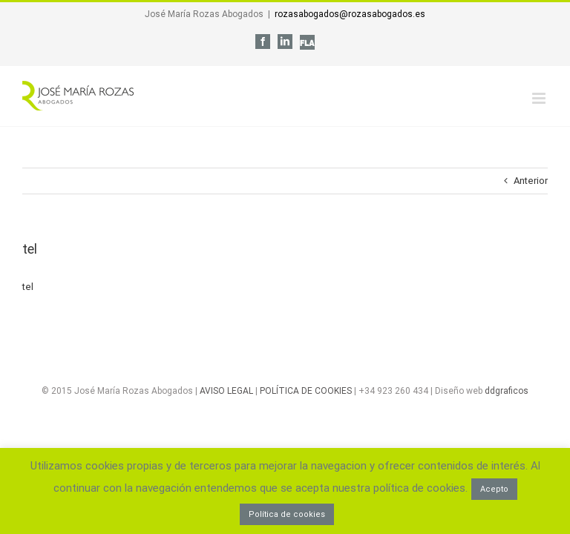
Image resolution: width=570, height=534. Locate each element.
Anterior (531, 180)
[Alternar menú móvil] (540, 98)
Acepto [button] (494, 489)
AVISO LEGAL (226, 391)
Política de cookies (287, 514)
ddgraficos (506, 391)
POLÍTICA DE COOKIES (306, 391)
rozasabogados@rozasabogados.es (350, 14)
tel (27, 286)
